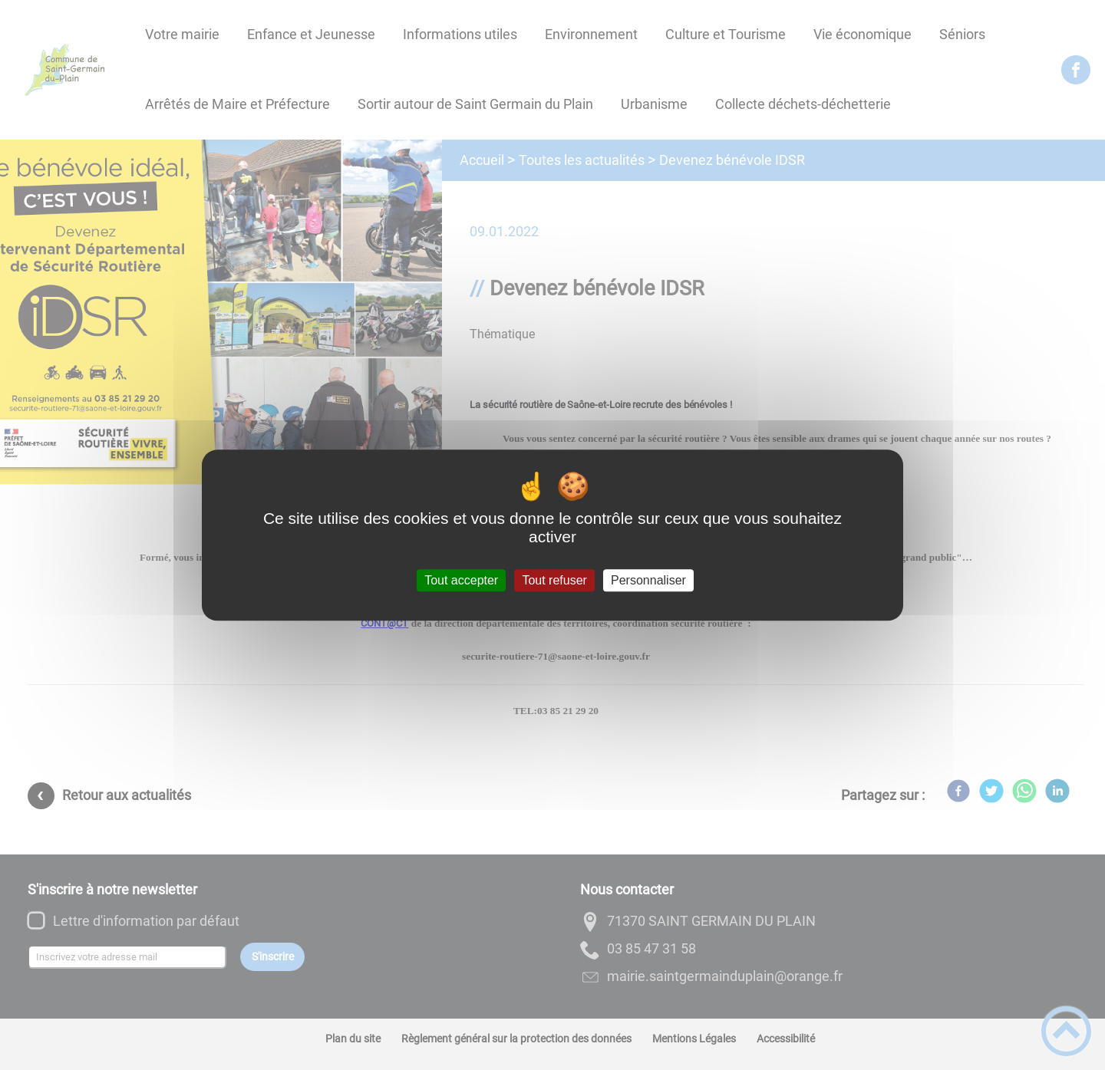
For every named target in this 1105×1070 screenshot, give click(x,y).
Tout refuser (554, 580)
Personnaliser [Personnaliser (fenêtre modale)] (648, 580)
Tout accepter (461, 580)
